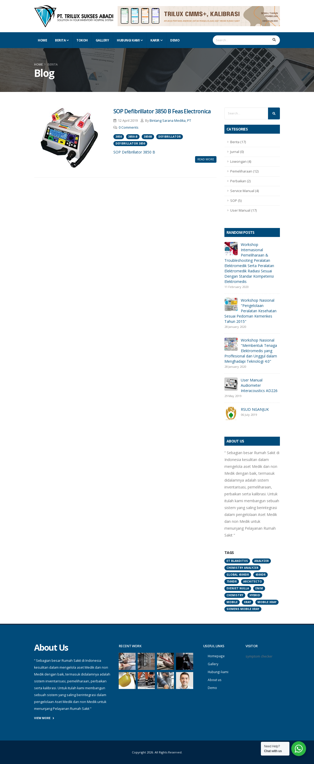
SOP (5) (236, 200)
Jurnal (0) (237, 152)
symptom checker (259, 656)
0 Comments (128, 127)
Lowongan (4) (240, 161)
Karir (154, 40)
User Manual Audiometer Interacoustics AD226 (259, 385)
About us (215, 679)
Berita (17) (238, 142)
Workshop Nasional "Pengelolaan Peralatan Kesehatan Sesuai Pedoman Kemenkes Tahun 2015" (250, 311)
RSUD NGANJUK (255, 409)
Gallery (102, 40)
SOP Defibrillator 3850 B (134, 152)
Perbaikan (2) (240, 181)
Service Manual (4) (244, 191)
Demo (174, 40)
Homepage (216, 656)
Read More (205, 159)
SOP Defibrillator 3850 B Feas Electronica (162, 111)
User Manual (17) (243, 210)
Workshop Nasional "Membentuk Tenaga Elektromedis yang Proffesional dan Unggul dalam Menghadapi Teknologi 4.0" (250, 351)
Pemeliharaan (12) (244, 171)
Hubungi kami (218, 671)
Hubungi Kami (128, 40)
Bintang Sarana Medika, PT (170, 120)
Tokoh (82, 40)
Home (42, 40)
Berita (60, 40)
